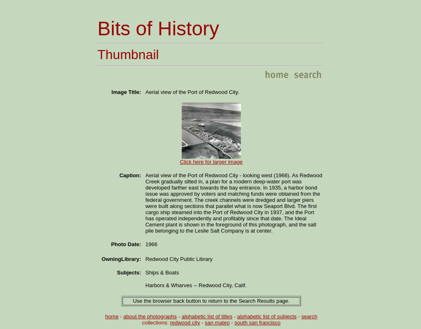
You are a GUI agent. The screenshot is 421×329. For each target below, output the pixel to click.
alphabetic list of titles (207, 316)
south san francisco (257, 323)
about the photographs (150, 316)
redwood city (185, 323)
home (112, 316)
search (309, 316)
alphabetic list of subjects (267, 316)
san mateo (217, 323)
